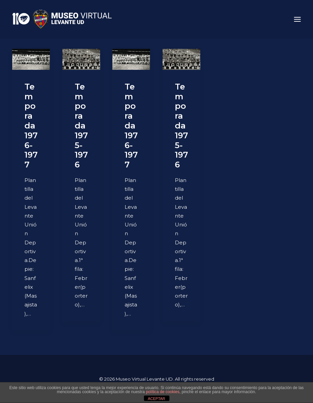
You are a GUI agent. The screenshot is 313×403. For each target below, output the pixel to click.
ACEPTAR (156, 399)
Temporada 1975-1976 (81, 125)
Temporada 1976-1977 (31, 125)
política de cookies (163, 391)
